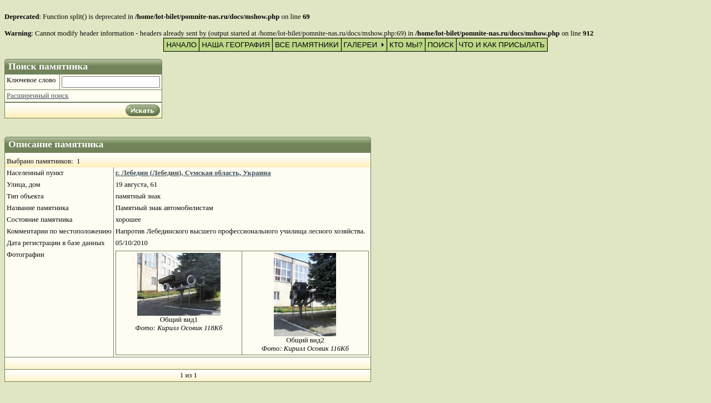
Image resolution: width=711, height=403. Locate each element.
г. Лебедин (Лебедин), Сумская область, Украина (193, 173)
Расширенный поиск (38, 95)
